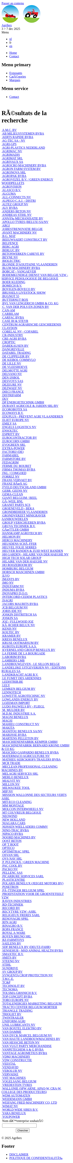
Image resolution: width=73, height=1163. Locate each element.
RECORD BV (11, 908)
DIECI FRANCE (13, 391)
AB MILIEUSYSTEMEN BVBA (23, 133)
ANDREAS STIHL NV (17, 215)
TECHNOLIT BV (13, 986)
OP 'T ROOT (10, 844)
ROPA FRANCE (12, 929)
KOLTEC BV (10, 632)
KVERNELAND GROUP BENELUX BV (28, 650)
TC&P (6, 982)
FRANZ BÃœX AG (14, 483)
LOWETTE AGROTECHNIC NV (23, 696)
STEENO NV (10, 961)
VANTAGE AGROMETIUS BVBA (24, 1053)
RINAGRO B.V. (12, 925)
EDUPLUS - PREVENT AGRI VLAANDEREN (32, 416)
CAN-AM (8, 310)
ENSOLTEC (10, 430)
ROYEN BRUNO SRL (16, 936)
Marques (14, 80)
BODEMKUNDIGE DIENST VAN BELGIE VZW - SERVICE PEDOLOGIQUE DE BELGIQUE (35, 276)
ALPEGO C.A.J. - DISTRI (19, 200)
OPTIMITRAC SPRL (16, 851)
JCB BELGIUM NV (15, 607)
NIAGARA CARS (14, 823)
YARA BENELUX (14, 1113)
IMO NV (8, 582)
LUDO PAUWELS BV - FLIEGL (23, 706)
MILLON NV (11, 784)
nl (10, 39)
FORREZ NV (10, 476)
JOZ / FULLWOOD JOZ (17, 621)
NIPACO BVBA (12, 833)
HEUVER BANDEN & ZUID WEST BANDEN (32, 551)
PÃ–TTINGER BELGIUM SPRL (23, 890)
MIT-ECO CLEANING (17, 802)
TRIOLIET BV (11, 1014)
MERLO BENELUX (15, 777)
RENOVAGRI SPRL (15, 918)
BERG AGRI (10, 246)
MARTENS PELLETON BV (20, 738)
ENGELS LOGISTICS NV (19, 427)
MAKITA (8, 727)
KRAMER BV (11, 635)
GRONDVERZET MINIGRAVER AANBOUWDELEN (24, 517)
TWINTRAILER (13, 1017)
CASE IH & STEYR (15, 321)
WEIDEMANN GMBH (17, 1099)
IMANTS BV (10, 579)
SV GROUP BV (12, 971)
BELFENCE (10, 243)
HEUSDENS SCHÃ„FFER (19, 543)
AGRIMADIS (11, 154)
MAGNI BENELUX (15, 717)
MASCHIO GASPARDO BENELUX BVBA (30, 752)
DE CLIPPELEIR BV (16, 356)
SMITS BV (9, 957)
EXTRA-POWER (13, 448)
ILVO (6, 575)
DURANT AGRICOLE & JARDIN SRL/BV (30, 406)
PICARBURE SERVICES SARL (23, 876)
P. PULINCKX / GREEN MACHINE (25, 862)
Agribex (7, 25)
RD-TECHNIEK (12, 904)
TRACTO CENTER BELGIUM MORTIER (29, 1007)
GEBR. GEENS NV (14, 490)
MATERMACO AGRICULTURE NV (26, 756)
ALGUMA (9, 193)
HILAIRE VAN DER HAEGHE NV (25, 561)
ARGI (6, 225)
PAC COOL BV (12, 865)
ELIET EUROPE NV (15, 420)
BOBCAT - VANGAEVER (19, 271)
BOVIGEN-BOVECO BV (18, 289)
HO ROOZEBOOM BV (17, 565)
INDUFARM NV (13, 586)
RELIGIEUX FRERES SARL (21, 915)
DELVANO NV (12, 374)
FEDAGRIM (10, 462)
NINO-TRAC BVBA (15, 830)
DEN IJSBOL (11, 377)
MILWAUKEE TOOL (16, 787)
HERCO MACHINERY (17, 540)
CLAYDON (9, 328)
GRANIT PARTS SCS (16, 505)
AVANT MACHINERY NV (19, 232)
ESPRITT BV (11, 434)
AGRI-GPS (9, 144)
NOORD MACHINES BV (19, 837)
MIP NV (7, 791)
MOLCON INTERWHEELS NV (23, 809)
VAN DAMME (11, 1032)
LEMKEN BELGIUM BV (18, 688)
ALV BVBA (10, 207)
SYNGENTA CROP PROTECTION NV (27, 975)
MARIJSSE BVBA (14, 734)
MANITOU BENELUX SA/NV (22, 731)
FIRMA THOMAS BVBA (18, 469)
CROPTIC (9, 342)
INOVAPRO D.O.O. (15, 593)
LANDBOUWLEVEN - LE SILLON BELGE (31, 664)
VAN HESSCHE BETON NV (21, 1042)
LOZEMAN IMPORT (16, 703)
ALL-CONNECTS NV (16, 197)
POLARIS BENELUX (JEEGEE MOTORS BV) (32, 883)
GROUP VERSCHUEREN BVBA (24, 522)
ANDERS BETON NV (16, 211)
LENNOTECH (11, 692)
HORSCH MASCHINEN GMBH (23, 572)
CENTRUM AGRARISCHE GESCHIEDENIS (31, 324)
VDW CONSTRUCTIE (17, 1060)
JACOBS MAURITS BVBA (20, 604)
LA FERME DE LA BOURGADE (23, 653)
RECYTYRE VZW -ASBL (19, 911)
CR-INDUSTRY (12, 335)
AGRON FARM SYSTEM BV (21, 169)
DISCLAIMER (18, 1154)
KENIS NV (9, 628)
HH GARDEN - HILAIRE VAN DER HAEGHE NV (35, 554)
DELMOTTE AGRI (14, 370)
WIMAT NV (10, 1106)
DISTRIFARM (11, 395)
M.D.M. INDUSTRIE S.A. (19, 713)
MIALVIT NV (11, 780)
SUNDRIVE (10, 968)
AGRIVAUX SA (12, 161)
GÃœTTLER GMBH (15, 529)
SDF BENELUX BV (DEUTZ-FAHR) (26, 947)
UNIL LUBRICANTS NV (18, 1024)
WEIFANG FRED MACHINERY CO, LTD (29, 1102)
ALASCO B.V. (11, 190)
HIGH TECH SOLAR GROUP (21, 558)
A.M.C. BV (9, 130)
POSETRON (10, 887)
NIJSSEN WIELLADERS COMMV (25, 826)
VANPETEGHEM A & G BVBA (23, 1049)
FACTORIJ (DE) (13, 451)
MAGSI (7, 720)
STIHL (6, 964)
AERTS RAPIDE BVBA (17, 137)
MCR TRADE (11, 763)
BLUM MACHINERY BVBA (21, 268)
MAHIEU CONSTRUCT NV (20, 724)
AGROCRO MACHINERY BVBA (24, 165)
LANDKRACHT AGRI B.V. (20, 674)
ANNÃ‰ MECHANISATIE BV (22, 218)
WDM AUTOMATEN (16, 1095)
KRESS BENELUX (14, 639)
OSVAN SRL (10, 855)
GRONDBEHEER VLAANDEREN (24, 512)
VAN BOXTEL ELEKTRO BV (22, 1028)
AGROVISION (12, 186)
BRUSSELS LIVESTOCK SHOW (24, 292)
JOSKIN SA (10, 618)
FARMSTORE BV (14, 459)
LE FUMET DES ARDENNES (21, 678)
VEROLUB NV (12, 1070)
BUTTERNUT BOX (15, 299)
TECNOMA (10, 989)
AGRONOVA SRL (14, 172)
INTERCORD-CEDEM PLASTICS (24, 596)
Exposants (15, 73)
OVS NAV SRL (12, 858)
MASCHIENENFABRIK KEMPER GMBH (29, 742)
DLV (5, 398)
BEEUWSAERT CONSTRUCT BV (24, 239)
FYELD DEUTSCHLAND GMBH (24, 487)
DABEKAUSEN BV (15, 345)
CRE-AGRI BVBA (14, 338)
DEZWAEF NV (12, 388)
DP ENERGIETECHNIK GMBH (23, 402)
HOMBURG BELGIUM (17, 568)
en (10, 46)
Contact (14, 56)
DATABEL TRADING (16, 352)
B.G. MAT (9, 236)
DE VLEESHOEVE (14, 367)
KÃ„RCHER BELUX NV (18, 625)
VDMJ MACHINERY (16, 1056)
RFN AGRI (9, 922)
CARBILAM (10, 314)
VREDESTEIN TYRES (17, 1085)
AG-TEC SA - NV (13, 140)
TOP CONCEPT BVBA (17, 996)
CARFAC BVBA (13, 317)
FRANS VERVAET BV (17, 480)
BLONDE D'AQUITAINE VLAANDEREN (29, 264)
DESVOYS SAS (12, 381)
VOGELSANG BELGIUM (19, 1081)
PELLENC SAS (12, 872)
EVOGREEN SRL (14, 444)
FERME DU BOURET (16, 466)
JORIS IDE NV (12, 611)
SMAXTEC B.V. (13, 954)
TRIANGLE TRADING (17, 1010)
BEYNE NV (10, 257)
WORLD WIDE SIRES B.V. (20, 1109)
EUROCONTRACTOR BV (19, 437)
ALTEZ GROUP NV (15, 204)
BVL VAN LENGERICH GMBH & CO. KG (30, 303)
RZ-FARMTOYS (13, 940)
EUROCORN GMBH (16, 441)
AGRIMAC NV (12, 151)
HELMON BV (11, 536)
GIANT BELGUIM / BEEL (19, 497)
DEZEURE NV (12, 384)
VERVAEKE (10, 1074)
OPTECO (8, 848)
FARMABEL (10, 455)
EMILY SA (9, 423)
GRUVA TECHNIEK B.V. (18, 526)
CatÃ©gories (17, 76)
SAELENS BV (11, 943)
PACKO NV (10, 869)
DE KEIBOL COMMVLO (19, 360)
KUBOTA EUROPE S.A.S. (19, 646)
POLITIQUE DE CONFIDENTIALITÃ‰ (35, 1158)
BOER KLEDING (13, 282)
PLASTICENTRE (13, 879)
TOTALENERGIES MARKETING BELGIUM (32, 1003)
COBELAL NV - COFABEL (20, 331)
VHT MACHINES (14, 1077)
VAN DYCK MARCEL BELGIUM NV (27, 1035)
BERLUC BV (11, 250)
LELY (6, 685)
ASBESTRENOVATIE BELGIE (22, 229)
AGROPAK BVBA (14, 176)
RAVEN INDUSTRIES (17, 901)
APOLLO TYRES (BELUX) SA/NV (25, 222)
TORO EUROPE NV (15, 1000)
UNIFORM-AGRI (13, 1021)
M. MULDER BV (13, 710)
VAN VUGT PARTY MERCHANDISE (27, 1046)
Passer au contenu (13, 3)
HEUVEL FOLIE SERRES (19, 547)
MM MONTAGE (13, 805)
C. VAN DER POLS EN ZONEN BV (25, 306)
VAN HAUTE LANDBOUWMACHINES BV (31, 1039)
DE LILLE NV (11, 363)
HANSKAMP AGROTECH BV (22, 533)
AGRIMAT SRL (12, 158)
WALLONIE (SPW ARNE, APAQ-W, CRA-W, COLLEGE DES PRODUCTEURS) (31, 1090)
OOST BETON (12, 841)
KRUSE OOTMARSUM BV (20, 642)
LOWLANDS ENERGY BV (20, 699)
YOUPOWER (11, 1116)
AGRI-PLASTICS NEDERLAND (23, 147)
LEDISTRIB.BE (12, 681)
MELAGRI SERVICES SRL (20, 773)
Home (13, 52)
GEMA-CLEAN (12, 494)
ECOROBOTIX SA (14, 409)
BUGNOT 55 (10, 296)
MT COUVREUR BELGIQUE (21, 812)
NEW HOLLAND (13, 819)
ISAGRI (7, 600)
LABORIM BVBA (14, 657)
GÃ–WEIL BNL (12, 501)
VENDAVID (10, 1067)
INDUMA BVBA (13, 589)
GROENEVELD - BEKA (18, 508)
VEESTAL (9, 1063)
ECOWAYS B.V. (12, 413)
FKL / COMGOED (14, 473)
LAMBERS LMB (13, 660)
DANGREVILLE (13, 349)
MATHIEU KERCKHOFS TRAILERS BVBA (31, 759)
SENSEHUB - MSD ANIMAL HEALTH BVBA (32, 950)
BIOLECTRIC (11, 261)
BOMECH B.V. (12, 285)
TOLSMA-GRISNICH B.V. (19, 993)
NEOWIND (9, 816)
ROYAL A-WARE (13, 932)
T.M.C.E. (8, 978)
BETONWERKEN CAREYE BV (23, 253)
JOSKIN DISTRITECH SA (19, 614)
